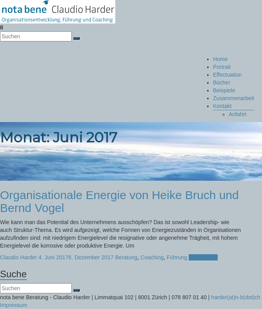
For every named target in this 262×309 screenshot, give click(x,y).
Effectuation (227, 75)
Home (220, 59)
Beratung (126, 257)
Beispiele (224, 90)
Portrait (222, 67)
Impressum (13, 305)
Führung (177, 257)
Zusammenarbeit (233, 98)
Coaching (152, 257)
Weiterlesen (203, 257)
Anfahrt (237, 114)
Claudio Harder (18, 257)
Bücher (221, 82)
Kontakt (222, 106)
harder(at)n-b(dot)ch (235, 297)
